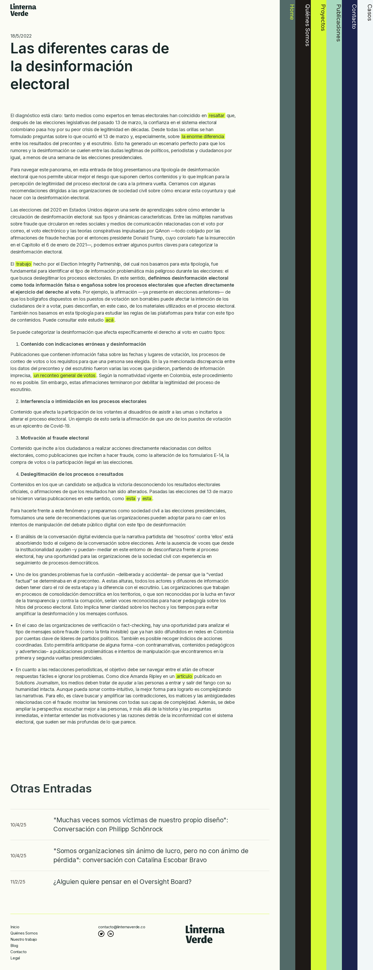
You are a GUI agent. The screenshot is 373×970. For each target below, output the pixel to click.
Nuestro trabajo (23, 939)
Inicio (14, 926)
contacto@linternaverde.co (121, 926)
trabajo (23, 264)
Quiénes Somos (24, 933)
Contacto (18, 951)
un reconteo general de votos (64, 375)
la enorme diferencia (203, 136)
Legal (15, 957)
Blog (14, 945)
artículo (184, 676)
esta (130, 498)
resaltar (216, 115)
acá (109, 320)
